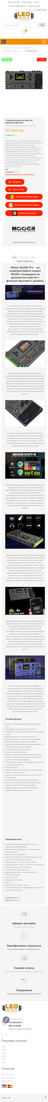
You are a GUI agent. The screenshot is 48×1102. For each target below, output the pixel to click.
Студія (4, 1056)
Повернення (24, 990)
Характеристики (25, 261)
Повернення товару (34, 6)
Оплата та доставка (14, 2)
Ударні (4, 1053)
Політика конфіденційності (17, 6)
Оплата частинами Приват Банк (24, 197)
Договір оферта (27, 2)
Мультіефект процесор (11, 51)
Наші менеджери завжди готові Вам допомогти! (24, 949)
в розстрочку (16, 189)
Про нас (36, 2)
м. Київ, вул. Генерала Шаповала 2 (20, 1029)
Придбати (14, 182)
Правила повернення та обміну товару (19, 175)
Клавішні (4, 1050)
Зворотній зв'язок (8, 1074)
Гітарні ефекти (26, 48)
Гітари (15, 48)
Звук (3, 1059)
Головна (6, 48)
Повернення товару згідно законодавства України (24, 994)
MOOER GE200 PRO (31, 51)
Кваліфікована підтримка (24, 946)
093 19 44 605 (15, 1025)
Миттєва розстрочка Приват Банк (24, 205)
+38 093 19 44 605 (42, 10)
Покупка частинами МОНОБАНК (24, 213)
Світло (4, 1062)
